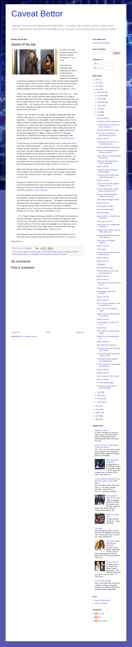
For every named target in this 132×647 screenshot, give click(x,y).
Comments (99, 68)
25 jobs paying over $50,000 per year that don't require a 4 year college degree (107, 481)
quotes (26, 254)
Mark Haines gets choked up (106, 345)
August (100, 105)
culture (38, 251)
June (99, 112)
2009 (97, 409)
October (100, 99)
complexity (26, 251)
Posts (97, 64)
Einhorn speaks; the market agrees (108, 147)
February (100, 399)
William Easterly (55, 229)
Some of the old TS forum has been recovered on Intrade (107, 446)
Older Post (80, 332)
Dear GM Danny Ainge (105, 268)
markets (14, 254)
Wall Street (63, 254)
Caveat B (101, 614)
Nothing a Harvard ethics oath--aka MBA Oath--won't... (109, 231)
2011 (97, 89)
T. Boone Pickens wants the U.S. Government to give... (108, 143)
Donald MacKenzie (67, 138)
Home (48, 332)
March (99, 395)
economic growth (46, 251)
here (21, 241)
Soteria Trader (102, 621)
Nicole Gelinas (22, 177)
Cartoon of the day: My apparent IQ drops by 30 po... (108, 185)
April (99, 392)
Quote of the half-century (105, 209)
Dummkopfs (101, 264)
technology (34, 254)
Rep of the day (102, 328)
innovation (60, 251)
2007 (97, 416)
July (99, 109)
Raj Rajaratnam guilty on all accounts (113, 497)
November (101, 96)
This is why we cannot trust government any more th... (107, 134)
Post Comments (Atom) (29, 336)
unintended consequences (51, 254)
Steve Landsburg (40, 190)
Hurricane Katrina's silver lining (108, 130)
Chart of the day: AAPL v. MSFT (108, 376)
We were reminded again (105, 383)
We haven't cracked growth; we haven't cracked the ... (107, 162)
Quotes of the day (103, 118)
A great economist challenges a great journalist (107, 171)
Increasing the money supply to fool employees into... (107, 360)
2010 (97, 406)
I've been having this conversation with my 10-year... (108, 355)
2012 (97, 86)
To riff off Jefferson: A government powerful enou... (108, 365)
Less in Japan (101, 249)
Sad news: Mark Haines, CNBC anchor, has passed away (107, 190)
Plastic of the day (103, 279)
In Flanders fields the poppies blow (109, 121)
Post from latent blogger (103, 581)
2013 (97, 83)
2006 (97, 419)
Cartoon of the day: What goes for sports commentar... (108, 126)
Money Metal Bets (101, 603)
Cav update (98, 528)
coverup (32, 251)
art (18, 251)
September (101, 102)
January (100, 402)
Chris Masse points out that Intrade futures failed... (108, 349)
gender (54, 251)
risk (30, 254)
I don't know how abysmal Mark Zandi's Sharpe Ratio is (108, 176)
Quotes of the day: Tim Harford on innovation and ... (108, 253)
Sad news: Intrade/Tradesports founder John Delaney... (107, 195)
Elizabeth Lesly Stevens (60, 164)
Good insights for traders (105, 206)
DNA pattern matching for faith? (108, 200)
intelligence (67, 251)
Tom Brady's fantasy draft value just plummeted (113, 543)
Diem (99, 617)
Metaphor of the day (102, 430)
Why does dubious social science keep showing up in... (108, 272)
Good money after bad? (105, 221)
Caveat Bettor (37, 13)
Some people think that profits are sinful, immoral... (108, 236)
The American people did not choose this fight (107, 387)
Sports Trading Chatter (102, 600)
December (101, 92)
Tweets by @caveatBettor (101, 43)
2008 (97, 413)
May (99, 115)
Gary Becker (71, 237)
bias (21, 251)
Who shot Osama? (103, 213)
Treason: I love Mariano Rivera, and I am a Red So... (108, 151)
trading (41, 254)
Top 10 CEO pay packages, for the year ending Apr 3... (108, 304)
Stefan (73, 89)
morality (20, 254)
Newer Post (16, 332)
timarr (58, 211)
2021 (97, 80)
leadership (75, 251)
